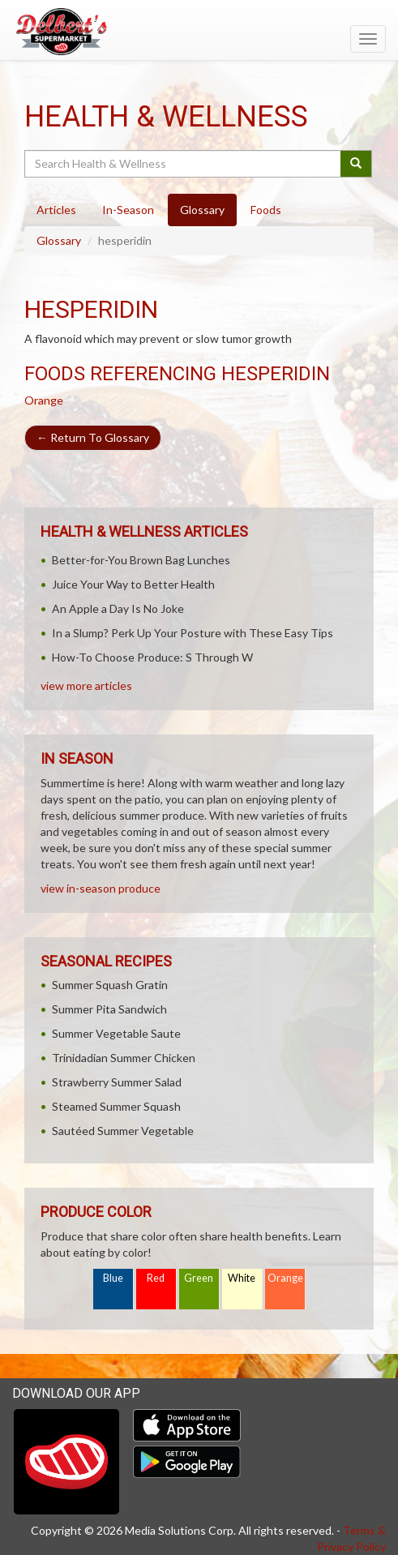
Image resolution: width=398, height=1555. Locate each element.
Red (156, 1278)
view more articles (86, 685)
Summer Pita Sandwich (109, 1009)
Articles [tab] (56, 209)
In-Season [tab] (128, 209)
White (241, 1278)
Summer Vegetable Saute (116, 1033)
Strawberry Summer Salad (117, 1082)
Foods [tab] (265, 209)
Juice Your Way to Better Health (133, 584)
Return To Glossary (92, 437)
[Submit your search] (356, 164)
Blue (113, 1278)
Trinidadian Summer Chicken (123, 1058)
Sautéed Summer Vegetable (123, 1130)
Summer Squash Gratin (110, 985)
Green (198, 1278)
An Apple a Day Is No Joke (118, 608)
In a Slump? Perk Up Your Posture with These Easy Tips (192, 633)
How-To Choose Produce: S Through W (152, 657)
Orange (43, 400)
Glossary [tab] (202, 209)
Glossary (58, 240)
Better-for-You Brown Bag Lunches (141, 560)
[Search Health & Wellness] (183, 164)
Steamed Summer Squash (116, 1106)
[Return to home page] (199, 31)
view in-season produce (100, 888)
